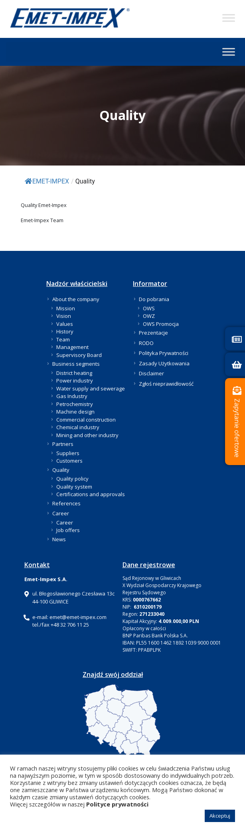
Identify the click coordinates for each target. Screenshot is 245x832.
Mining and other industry (87, 435)
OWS (149, 308)
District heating (74, 373)
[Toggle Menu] (228, 18)
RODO (146, 343)
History (64, 331)
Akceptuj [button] (219, 815)
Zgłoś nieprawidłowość (166, 383)
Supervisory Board (79, 355)
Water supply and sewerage (90, 388)
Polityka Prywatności (163, 353)
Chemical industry (77, 427)
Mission (65, 308)
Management (72, 347)
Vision (63, 315)
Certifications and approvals (90, 494)
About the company (75, 299)
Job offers (68, 530)
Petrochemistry (74, 404)
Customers (69, 460)
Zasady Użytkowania (164, 363)
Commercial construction (86, 419)
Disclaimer (151, 373)
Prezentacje (153, 332)
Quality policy (72, 478)
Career (60, 513)
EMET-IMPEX (47, 181)
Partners (62, 444)
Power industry (74, 380)
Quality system (74, 486)
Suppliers (67, 453)
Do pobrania (154, 299)
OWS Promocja (161, 323)
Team (63, 339)
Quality (60, 469)
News (59, 539)
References (66, 503)
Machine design (75, 411)
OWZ (149, 315)
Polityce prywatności (117, 804)
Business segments (76, 363)
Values (64, 323)
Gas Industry (71, 396)
